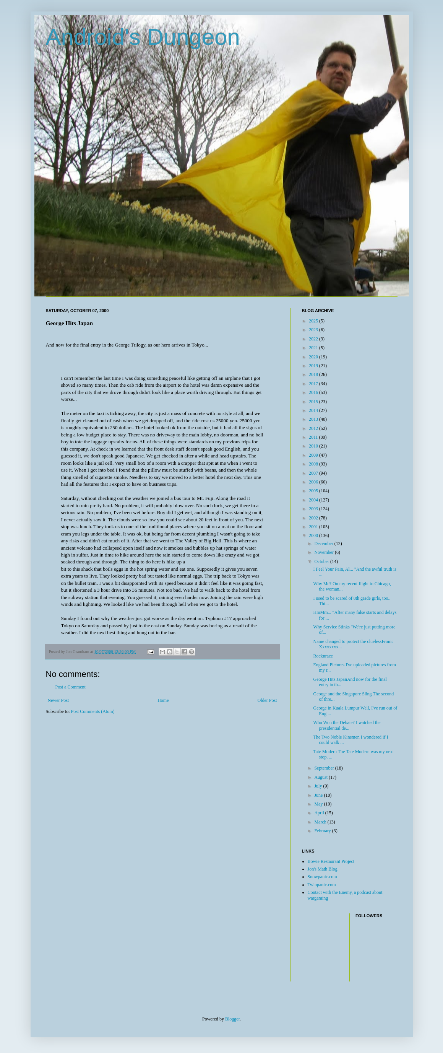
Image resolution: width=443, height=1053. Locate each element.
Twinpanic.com (322, 884)
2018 (314, 374)
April (319, 812)
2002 (314, 518)
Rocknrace (323, 656)
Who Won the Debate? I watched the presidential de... (346, 725)
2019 (314, 365)
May (319, 804)
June (319, 795)
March (320, 822)
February (323, 830)
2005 (314, 490)
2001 (314, 526)
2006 (314, 482)
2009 (314, 455)
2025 (314, 321)
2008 (314, 464)
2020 (314, 357)
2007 (314, 473)
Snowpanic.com (322, 876)
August (321, 777)
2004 (314, 500)
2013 (314, 419)
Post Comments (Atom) (93, 711)
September (324, 768)
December (324, 543)
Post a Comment (70, 687)
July (318, 786)
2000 (314, 535)
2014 (314, 410)
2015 (314, 401)
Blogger (232, 1019)
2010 (314, 446)
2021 (314, 347)
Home (163, 700)
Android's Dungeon (143, 37)
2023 (314, 329)
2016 (314, 392)
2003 (314, 508)
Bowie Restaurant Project (331, 861)
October (322, 561)
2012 (314, 428)
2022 (314, 339)
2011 (314, 437)
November (324, 552)
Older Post (267, 700)
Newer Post (58, 700)
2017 (314, 383)
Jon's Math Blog (323, 869)
